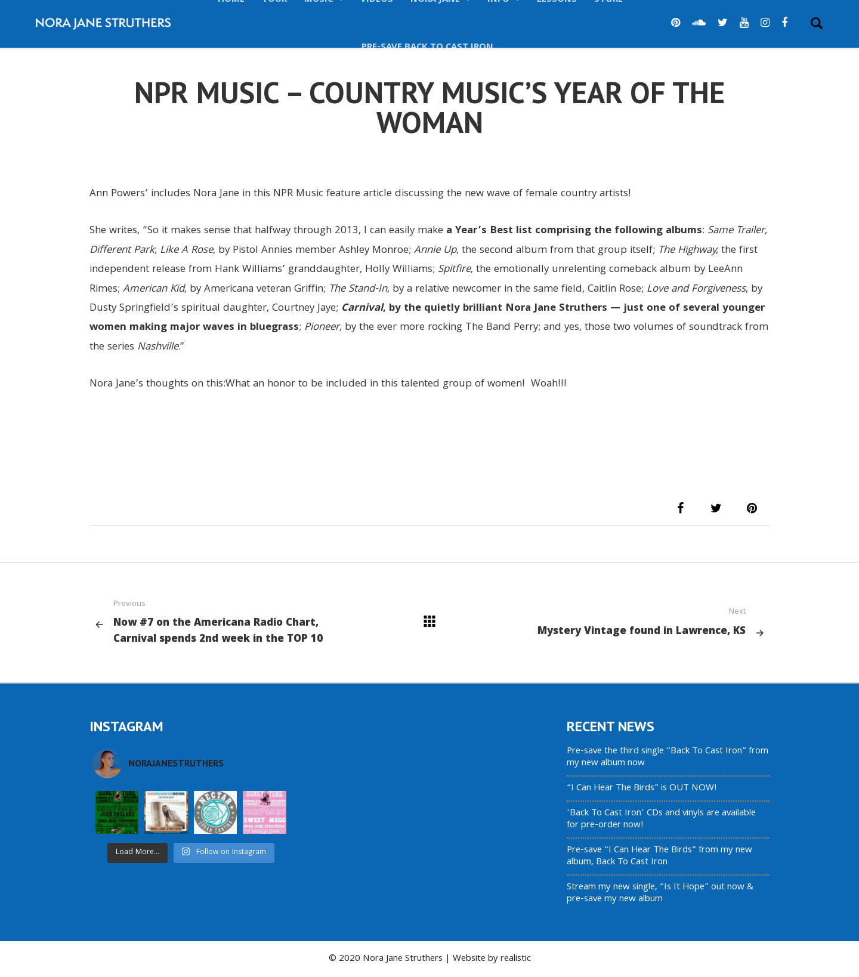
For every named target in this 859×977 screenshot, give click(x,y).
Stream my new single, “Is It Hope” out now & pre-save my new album (660, 893)
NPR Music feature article (332, 194)
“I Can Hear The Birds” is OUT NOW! (642, 788)
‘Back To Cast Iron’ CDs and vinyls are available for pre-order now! (661, 819)
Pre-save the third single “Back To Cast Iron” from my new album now (667, 757)
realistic (515, 959)
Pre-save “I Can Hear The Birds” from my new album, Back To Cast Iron (659, 856)
